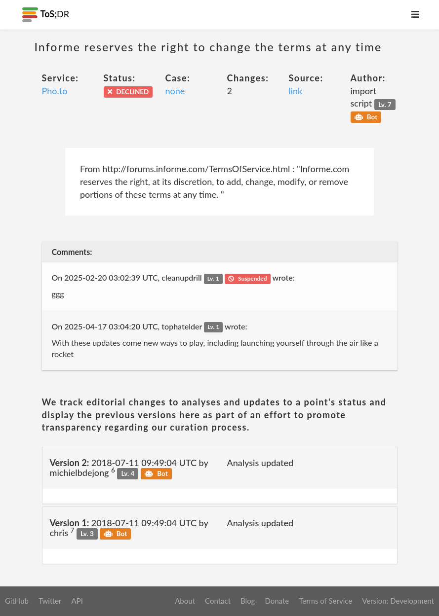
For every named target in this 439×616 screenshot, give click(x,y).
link (296, 90)
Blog (247, 600)
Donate (277, 600)
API (76, 600)
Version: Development (398, 600)
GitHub (17, 600)
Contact (218, 600)
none (175, 90)
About (185, 600)
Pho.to (55, 90)
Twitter (50, 600)
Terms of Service (325, 600)
